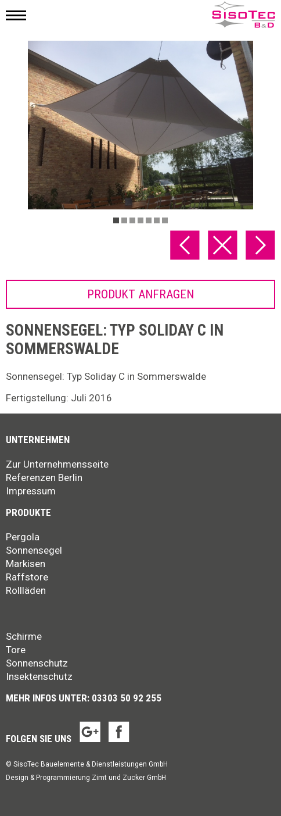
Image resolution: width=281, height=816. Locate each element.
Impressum (31, 491)
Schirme (24, 636)
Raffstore (27, 577)
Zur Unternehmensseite (57, 464)
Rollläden (26, 590)
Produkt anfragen (140, 294)
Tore (16, 649)
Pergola (22, 537)
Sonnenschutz (37, 663)
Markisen (25, 563)
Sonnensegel (34, 550)
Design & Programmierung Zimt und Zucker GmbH (86, 778)
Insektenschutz (39, 676)
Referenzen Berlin (44, 477)
